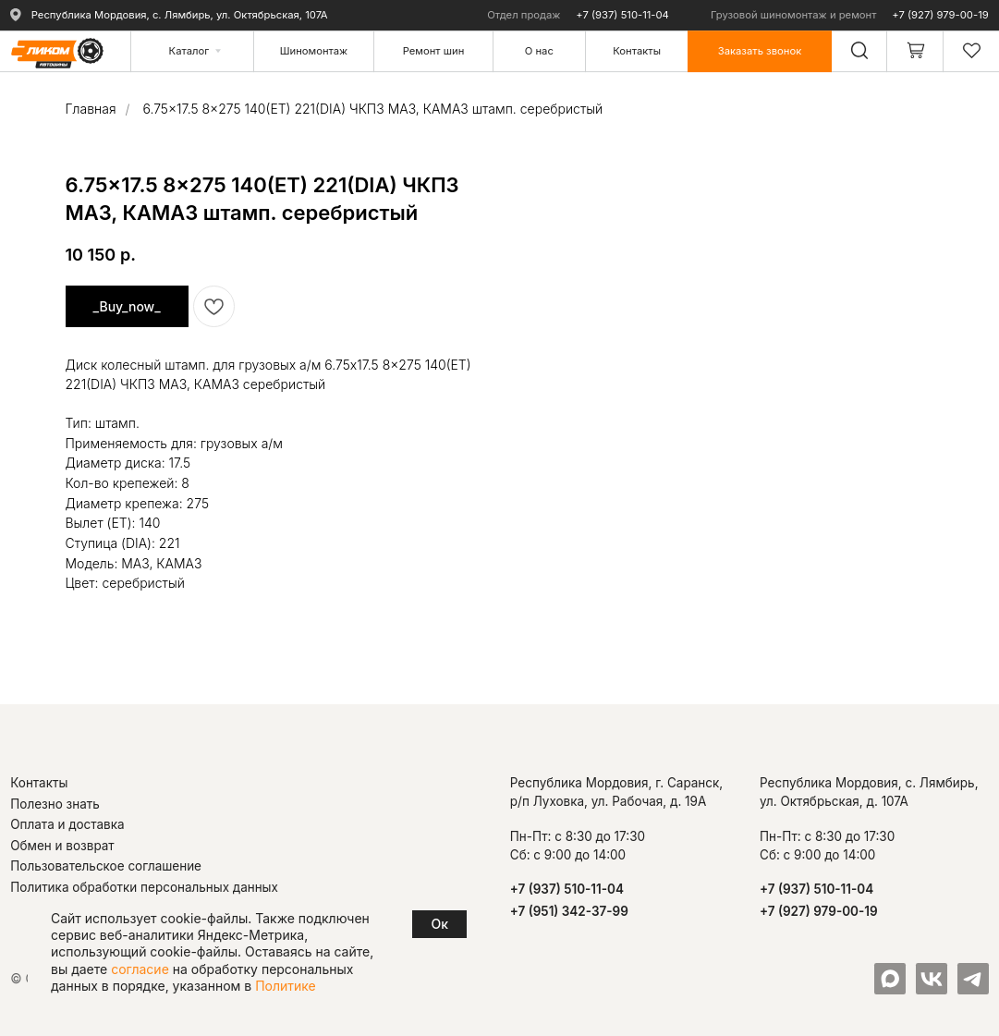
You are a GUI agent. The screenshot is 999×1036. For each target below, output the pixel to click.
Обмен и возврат (62, 845)
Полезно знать (55, 804)
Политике (285, 985)
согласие (140, 969)
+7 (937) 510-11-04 (622, 14)
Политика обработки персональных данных (144, 887)
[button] (759, 50)
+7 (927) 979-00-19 (940, 14)
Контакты (38, 782)
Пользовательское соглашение (105, 866)
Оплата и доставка (67, 824)
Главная (91, 108)
